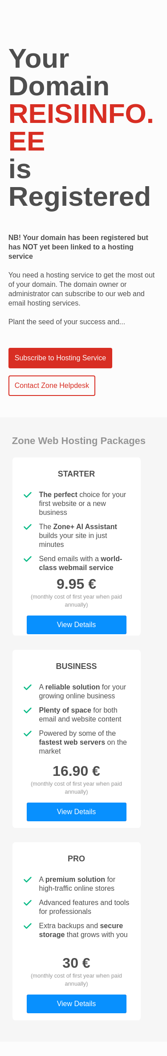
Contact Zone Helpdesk (52, 385)
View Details (76, 624)
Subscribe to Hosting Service (60, 358)
